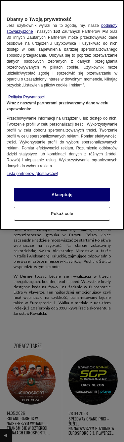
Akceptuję (62, 194)
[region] (62, 115)
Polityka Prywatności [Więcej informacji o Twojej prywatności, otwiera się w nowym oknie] (26, 97)
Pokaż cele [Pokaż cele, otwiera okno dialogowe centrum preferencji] (62, 213)
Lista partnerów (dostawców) (32, 173)
